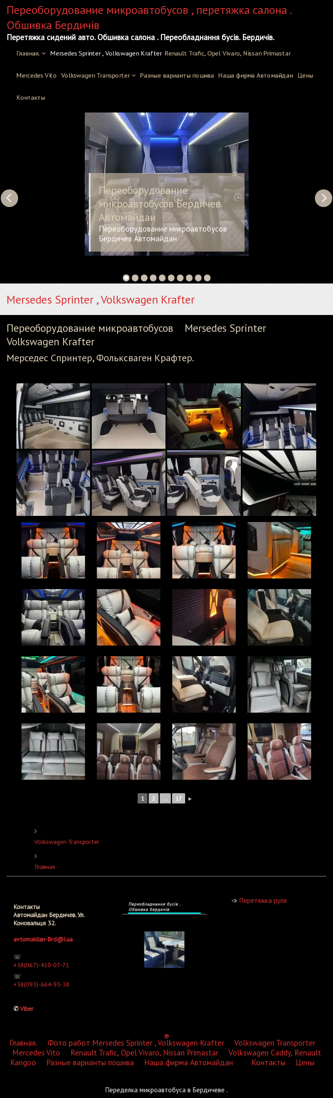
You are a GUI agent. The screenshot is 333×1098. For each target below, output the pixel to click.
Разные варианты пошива (177, 75)
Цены (305, 75)
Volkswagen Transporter (95, 75)
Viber (39, 987)
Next (323, 198)
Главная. (28, 53)
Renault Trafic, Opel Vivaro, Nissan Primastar (227, 53)
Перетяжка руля (266, 900)
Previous (9, 198)
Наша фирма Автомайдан (255, 75)
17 (179, 798)
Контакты (30, 97)
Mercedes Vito (36, 75)
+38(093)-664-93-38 (47, 973)
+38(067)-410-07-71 (47, 961)
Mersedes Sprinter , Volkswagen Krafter (106, 53)
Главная (96, 864)
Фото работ (69, 538)
